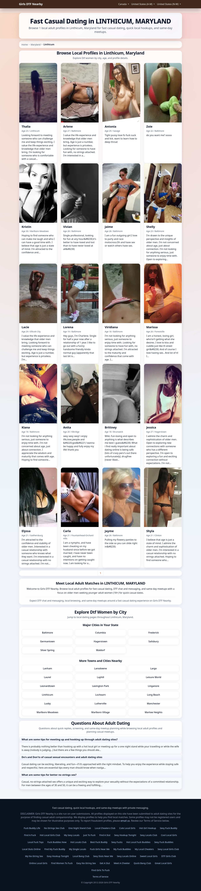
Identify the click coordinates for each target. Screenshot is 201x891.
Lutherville (100, 703)
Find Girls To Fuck (100, 870)
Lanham (47, 668)
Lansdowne (100, 668)
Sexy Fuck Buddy (168, 828)
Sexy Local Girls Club (168, 849)
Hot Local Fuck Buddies (138, 842)
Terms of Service (100, 876)
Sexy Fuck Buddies (163, 842)
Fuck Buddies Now (56, 842)
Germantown (47, 641)
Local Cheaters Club (105, 828)
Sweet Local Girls (148, 856)
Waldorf (100, 650)
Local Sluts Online (31, 849)
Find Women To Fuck (62, 863)
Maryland (35, 44)
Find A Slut (104, 835)
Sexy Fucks (116, 842)
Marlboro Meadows (47, 712)
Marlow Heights (153, 712)
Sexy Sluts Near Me (103, 856)
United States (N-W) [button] (168, 4)
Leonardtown (47, 686)
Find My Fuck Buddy (54, 849)
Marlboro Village (100, 712)
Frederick (153, 632)
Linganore (153, 686)
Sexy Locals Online (126, 856)
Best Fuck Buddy (98, 842)
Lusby (47, 703)
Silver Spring (47, 650)
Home (24, 44)
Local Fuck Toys (36, 842)
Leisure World (153, 677)
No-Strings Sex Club (54, 828)
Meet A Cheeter (122, 863)
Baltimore (47, 632)
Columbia (100, 632)
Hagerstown (100, 641)
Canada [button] (122, 4)
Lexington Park (100, 686)
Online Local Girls (38, 863)
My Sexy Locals (71, 835)
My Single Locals (77, 849)
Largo (153, 668)
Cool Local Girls (169, 835)
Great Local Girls (163, 863)
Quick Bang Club (142, 863)
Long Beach (153, 694)
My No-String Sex (34, 856)
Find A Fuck (30, 835)
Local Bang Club (81, 856)
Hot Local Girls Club (50, 835)
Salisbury (153, 641)
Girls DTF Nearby (31, 4)
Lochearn (100, 694)
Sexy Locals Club (148, 835)
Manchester (153, 703)
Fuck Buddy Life (32, 828)
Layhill (100, 677)
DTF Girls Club (168, 856)
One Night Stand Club (79, 828)
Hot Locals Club (78, 842)
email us (125, 820)
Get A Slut (105, 863)
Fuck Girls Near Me (100, 849)
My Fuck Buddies (122, 849)
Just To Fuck (89, 835)
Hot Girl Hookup (147, 828)
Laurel (47, 677)
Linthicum (47, 694)
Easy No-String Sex (86, 863)
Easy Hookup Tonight (58, 856)
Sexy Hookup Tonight (125, 835)
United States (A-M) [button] (142, 4)
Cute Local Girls (127, 828)
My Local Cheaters (144, 849)
